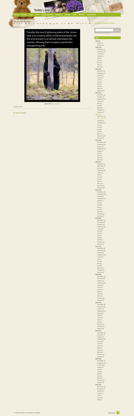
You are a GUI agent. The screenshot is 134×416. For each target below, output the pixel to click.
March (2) (100, 67)
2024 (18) (98, 69)
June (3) (99, 82)
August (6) (100, 341)
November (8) (101, 250)
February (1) (101, 185)
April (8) (99, 105)
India (37, 15)
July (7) (99, 259)
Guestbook (91, 15)
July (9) (99, 369)
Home (16, 15)
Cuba (31, 15)
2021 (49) (98, 140)
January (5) (100, 328)
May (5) (99, 263)
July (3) (99, 175)
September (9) (101, 255)
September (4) (101, 149)
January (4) (100, 216)
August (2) (100, 151)
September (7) (101, 99)
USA (74, 15)
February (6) (101, 298)
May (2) (99, 62)
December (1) (101, 49)
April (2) (99, 64)
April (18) (100, 294)
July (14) (99, 287)
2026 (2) (97, 41)
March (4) (100, 134)
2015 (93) (98, 302)
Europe (67, 15)
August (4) (100, 257)
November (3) (101, 144)
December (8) (101, 386)
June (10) (100, 397)
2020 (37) (98, 162)
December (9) (101, 192)
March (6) (100, 108)
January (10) (101, 188)
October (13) (101, 224)
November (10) (101, 118)
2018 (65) (98, 218)
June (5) (99, 177)
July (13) (99, 231)
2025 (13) (98, 47)
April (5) (99, 131)
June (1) (99, 155)
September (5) (101, 283)
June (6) (99, 127)
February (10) (101, 136)
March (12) (100, 268)
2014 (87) (98, 330)
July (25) (99, 315)
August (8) (100, 229)
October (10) (101, 365)
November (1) (101, 51)
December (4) (101, 276)
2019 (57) (98, 190)
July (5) (99, 203)
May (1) (99, 235)
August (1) (100, 56)
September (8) (101, 226)
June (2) (99, 60)
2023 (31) (98, 93)
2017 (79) (98, 246)
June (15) (100, 289)
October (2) (100, 75)
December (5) (101, 248)
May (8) (99, 291)
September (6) (101, 170)
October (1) (100, 54)
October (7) (100, 146)
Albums (82, 15)
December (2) (101, 71)
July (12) (99, 343)
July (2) (99, 79)
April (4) (99, 376)
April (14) (100, 157)
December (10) (101, 142)
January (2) (100, 300)
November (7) (101, 335)
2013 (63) (98, 359)
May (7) (99, 320)
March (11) (100, 324)
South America (47, 15)
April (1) (99, 86)
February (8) (101, 380)
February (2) (101, 90)
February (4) (101, 214)
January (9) (100, 244)
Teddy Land (42, 10)
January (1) (100, 45)
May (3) (99, 84)
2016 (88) (98, 274)
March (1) (100, 43)
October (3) (100, 168)
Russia (24, 15)
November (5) (101, 222)
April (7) (99, 209)
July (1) (99, 58)
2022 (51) (98, 114)
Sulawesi (59, 15)
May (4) (99, 103)
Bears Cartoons (55, 104)
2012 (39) (98, 384)
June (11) (100, 317)
